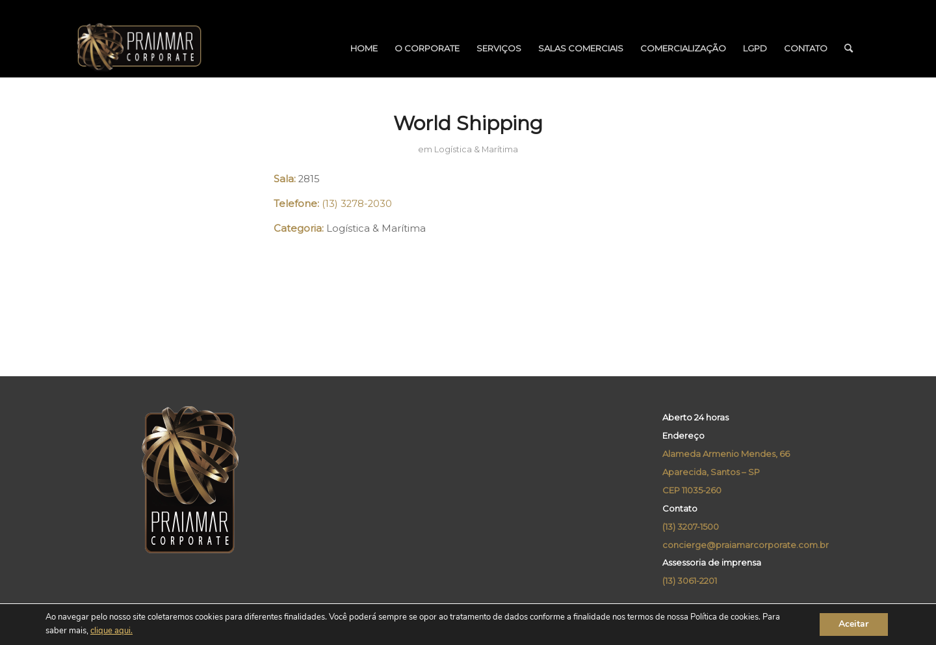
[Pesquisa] (848, 48)
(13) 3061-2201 (689, 580)
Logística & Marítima (476, 149)
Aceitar (853, 624)
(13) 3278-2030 (357, 204)
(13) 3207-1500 (690, 526)
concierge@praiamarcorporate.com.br (745, 545)
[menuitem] (364, 48)
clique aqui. (111, 631)
